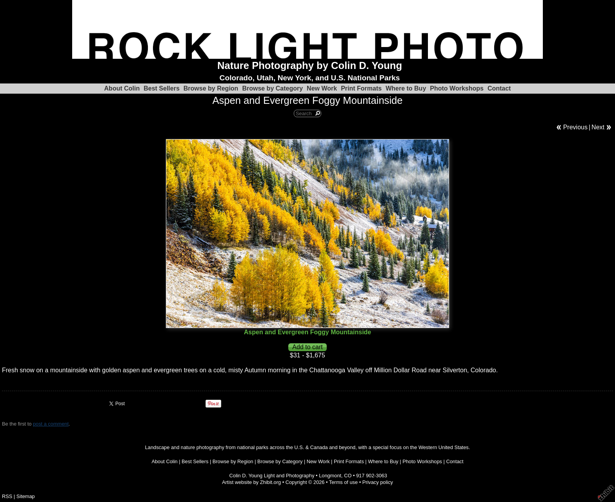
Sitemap (25, 496)
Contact (499, 88)
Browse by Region (211, 88)
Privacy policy (377, 482)
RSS (7, 496)
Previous (575, 127)
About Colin (122, 88)
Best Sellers (162, 88)
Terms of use (343, 482)
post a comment (51, 424)
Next (597, 127)
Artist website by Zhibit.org (251, 482)
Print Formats (361, 88)
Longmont (330, 475)
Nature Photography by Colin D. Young (309, 65)
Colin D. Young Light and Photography (272, 475)
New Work (322, 88)
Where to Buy (406, 88)
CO (347, 475)
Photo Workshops (457, 88)
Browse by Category (272, 88)
